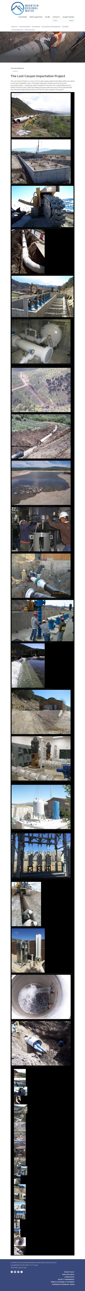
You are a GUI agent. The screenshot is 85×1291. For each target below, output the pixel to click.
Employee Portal (68, 1274)
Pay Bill (47, 17)
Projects (15, 71)
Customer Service (24, 26)
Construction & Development (50, 26)
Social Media (22, 17)
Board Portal (69, 1277)
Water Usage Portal (36, 17)
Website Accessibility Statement (62, 1282)
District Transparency (66, 1279)
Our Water (65, 26)
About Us (14, 26)
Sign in (72, 1284)
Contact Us (56, 17)
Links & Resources (17, 30)
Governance (36, 26)
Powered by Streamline (60, 1284)
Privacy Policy (69, 1272)
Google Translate (68, 17)
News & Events (30, 30)
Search (71, 20)
